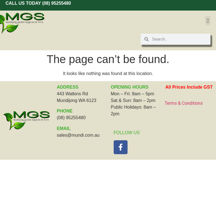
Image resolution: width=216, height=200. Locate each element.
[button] (207, 20)
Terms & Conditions (184, 103)
